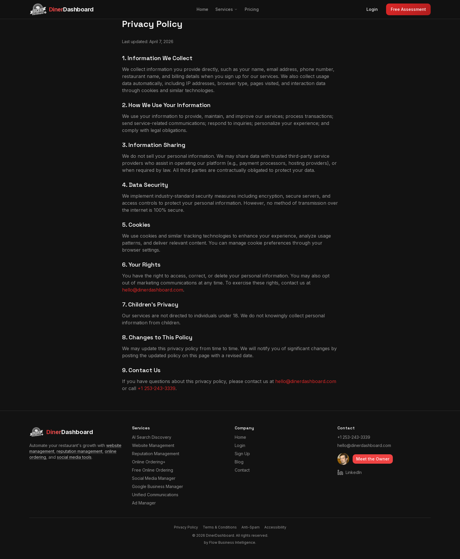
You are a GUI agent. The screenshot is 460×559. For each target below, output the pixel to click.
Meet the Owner (372, 458)
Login (372, 9)
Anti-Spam (250, 527)
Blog (239, 461)
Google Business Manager (157, 486)
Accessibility (275, 527)
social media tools (74, 457)
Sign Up (242, 453)
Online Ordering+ (148, 461)
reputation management (79, 451)
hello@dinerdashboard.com (152, 290)
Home (202, 9)
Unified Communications (155, 494)
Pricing (252, 9)
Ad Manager (144, 502)
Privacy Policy (186, 527)
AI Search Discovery (151, 437)
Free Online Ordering (152, 469)
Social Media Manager (153, 478)
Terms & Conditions (220, 527)
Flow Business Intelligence (232, 542)
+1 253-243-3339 (156, 388)
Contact (242, 469)
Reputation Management (155, 453)
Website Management (153, 445)
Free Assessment (408, 9)
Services (226, 9)
